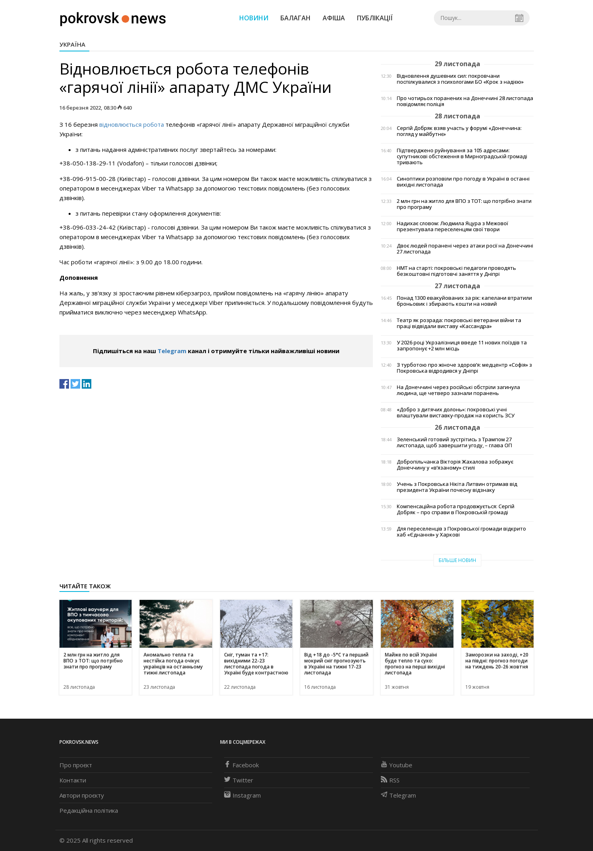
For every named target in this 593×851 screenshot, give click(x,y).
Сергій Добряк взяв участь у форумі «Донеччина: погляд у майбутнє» (459, 131)
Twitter (238, 780)
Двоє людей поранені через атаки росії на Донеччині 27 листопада (465, 249)
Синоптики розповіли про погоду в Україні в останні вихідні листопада (463, 182)
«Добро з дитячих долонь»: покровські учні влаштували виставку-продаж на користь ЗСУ (455, 413)
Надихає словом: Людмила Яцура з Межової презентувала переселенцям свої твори (452, 226)
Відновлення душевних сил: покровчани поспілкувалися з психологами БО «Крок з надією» (460, 79)
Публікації (375, 18)
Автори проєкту (81, 795)
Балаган (295, 18)
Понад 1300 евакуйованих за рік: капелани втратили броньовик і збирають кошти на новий (464, 301)
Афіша (334, 18)
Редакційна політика (88, 810)
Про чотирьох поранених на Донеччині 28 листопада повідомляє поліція (465, 101)
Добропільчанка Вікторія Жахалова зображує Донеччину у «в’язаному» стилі (455, 465)
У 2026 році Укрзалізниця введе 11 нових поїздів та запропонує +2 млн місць (462, 346)
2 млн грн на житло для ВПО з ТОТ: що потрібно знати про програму (464, 204)
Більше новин (457, 560)
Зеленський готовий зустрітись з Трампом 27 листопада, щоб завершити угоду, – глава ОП (454, 442)
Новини (253, 18)
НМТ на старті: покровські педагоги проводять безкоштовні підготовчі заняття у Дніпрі (456, 271)
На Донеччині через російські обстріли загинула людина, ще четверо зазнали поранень (458, 390)
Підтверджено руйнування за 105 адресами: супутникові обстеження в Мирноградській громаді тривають (462, 156)
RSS (390, 780)
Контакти (72, 780)
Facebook (241, 765)
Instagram (242, 795)
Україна (72, 44)
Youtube (396, 765)
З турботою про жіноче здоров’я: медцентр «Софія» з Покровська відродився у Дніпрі (464, 368)
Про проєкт (75, 765)
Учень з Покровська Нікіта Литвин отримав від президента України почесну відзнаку (457, 487)
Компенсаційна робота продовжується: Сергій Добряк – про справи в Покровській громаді (455, 509)
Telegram (172, 351)
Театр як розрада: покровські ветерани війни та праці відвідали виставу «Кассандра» (459, 323)
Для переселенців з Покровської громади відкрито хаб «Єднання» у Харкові (461, 532)
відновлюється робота (131, 124)
